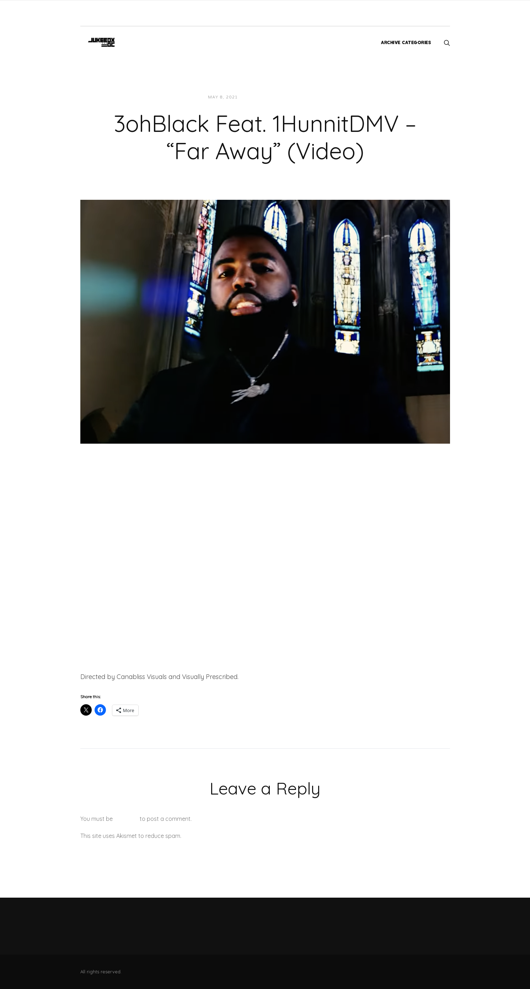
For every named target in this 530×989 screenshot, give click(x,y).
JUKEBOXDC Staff (268, 97)
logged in (126, 818)
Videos (307, 97)
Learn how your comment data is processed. (241, 835)
